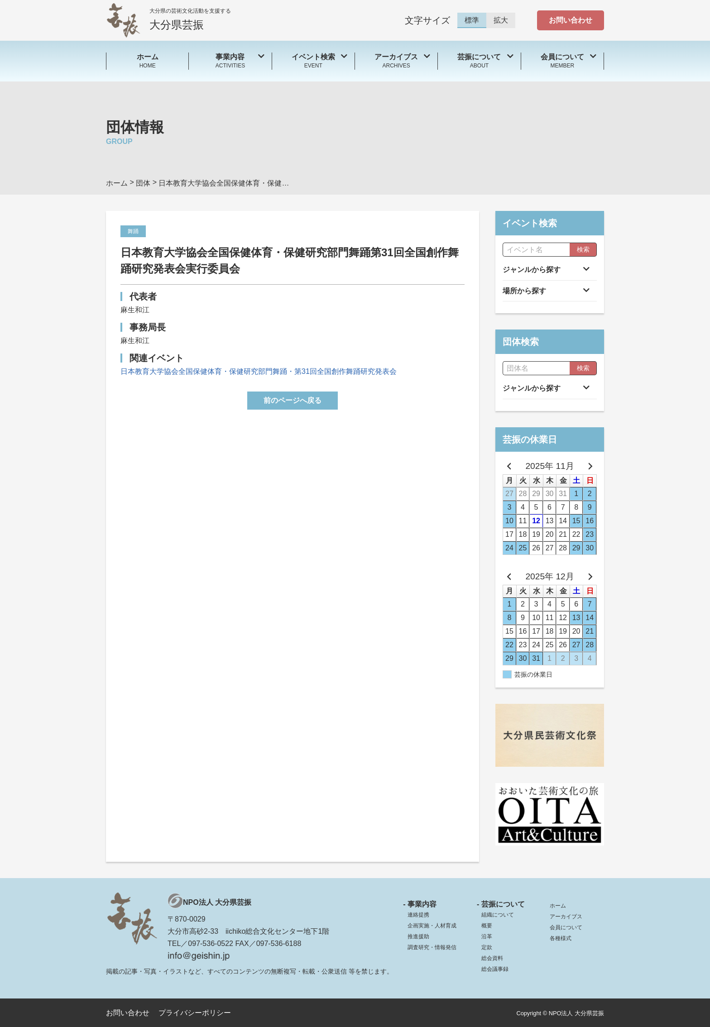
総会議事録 (495, 969)
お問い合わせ (570, 20)
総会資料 (492, 958)
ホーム (558, 906)
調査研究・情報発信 (432, 947)
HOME (147, 60)
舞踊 (133, 231)
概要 (486, 925)
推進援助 (418, 936)
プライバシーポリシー (194, 1013)
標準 (472, 20)
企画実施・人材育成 (432, 925)
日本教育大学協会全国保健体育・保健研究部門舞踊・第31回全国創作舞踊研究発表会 (258, 371)
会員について (566, 927)
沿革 (486, 936)
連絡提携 (418, 915)
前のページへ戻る (292, 400)
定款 (486, 947)
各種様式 (560, 938)
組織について (497, 915)
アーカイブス (566, 916)
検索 (583, 249)
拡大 (501, 20)
